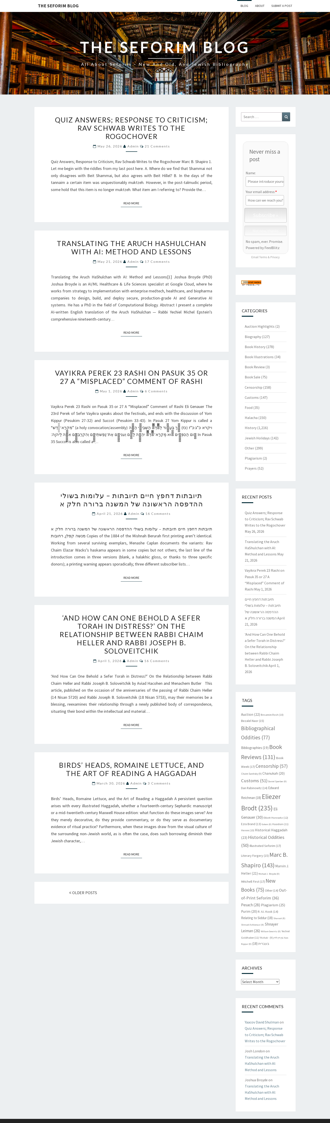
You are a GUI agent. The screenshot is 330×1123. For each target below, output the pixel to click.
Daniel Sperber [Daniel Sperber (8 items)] (277, 781)
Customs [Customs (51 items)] (254, 781)
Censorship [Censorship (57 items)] (272, 766)
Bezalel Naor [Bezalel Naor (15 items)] (252, 721)
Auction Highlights (260, 326)
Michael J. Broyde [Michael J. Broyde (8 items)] (269, 873)
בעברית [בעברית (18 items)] (260, 943)
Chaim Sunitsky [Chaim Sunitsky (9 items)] (251, 773)
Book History (255, 346)
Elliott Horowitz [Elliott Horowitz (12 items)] (276, 817)
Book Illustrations (259, 357)
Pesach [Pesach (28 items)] (250, 904)
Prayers (251, 468)
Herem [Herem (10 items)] (247, 830)
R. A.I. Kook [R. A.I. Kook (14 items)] (268, 912)
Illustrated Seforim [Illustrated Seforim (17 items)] (265, 845)
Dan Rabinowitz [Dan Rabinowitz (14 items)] (254, 788)
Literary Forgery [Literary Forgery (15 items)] (255, 856)
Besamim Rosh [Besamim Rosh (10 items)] (272, 714)
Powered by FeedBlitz (263, 247)
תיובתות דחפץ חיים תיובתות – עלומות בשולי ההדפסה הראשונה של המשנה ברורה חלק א (131, 499)
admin (133, 146)
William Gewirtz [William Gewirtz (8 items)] (271, 931)
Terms (263, 257)
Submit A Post (281, 6)
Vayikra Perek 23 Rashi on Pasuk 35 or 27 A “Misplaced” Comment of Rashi (131, 377)
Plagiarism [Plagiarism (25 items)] (273, 905)
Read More (133, 203)
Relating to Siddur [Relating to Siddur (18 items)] (257, 918)
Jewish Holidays (257, 438)
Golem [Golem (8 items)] (267, 824)
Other (249, 448)
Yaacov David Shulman (262, 1022)
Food (249, 407)
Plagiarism (253, 458)
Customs (252, 397)
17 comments (157, 261)
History (250, 427)
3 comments (159, 783)
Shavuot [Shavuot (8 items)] (279, 918)
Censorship (253, 387)
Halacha (251, 417)
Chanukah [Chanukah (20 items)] (273, 773)
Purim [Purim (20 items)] (249, 911)
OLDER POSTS (83, 892)
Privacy (275, 257)
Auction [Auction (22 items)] (250, 714)
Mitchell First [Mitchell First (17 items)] (253, 881)
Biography (253, 336)
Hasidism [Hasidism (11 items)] (280, 824)
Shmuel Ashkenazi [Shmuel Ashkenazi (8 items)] (252, 924)
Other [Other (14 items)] (271, 891)
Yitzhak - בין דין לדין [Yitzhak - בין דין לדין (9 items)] (271, 937)
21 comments (157, 146)
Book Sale (252, 377)
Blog (244, 6)
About (259, 6)
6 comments (156, 391)
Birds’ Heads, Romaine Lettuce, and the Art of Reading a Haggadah (131, 769)
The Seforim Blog (58, 5)
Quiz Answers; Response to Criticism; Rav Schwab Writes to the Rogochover (131, 128)
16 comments (158, 514)
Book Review (255, 367)
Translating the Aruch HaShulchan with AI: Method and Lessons (131, 247)
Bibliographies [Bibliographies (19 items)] (255, 748)
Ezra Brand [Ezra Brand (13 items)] (251, 824)
